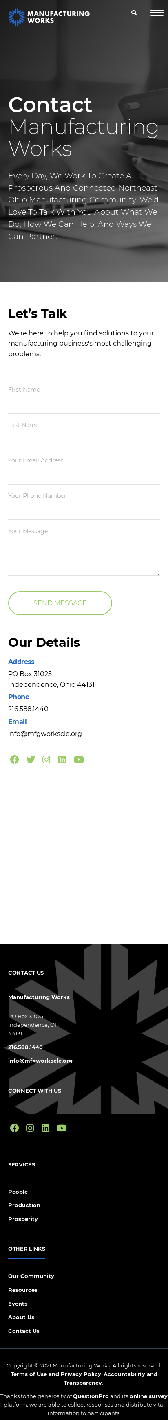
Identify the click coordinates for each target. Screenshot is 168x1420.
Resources (23, 1289)
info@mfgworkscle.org (40, 1060)
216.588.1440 (25, 1047)
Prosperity (23, 1219)
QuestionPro (91, 1396)
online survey (148, 1396)
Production (24, 1205)
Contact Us (24, 1331)
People (18, 1191)
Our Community (31, 1276)
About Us (21, 1317)
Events (17, 1303)
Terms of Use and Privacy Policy (56, 1374)
